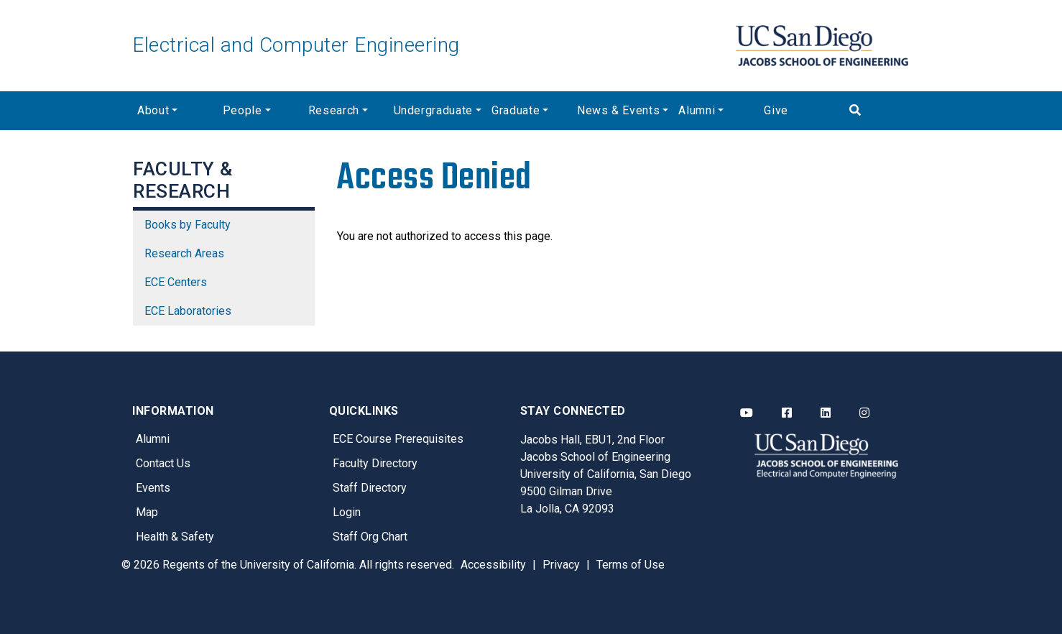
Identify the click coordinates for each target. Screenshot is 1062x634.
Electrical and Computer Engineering (296, 45)
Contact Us (163, 463)
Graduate (515, 110)
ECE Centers (175, 282)
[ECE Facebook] (787, 413)
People (242, 110)
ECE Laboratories (187, 311)
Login (347, 512)
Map (147, 512)
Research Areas (184, 253)
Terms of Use (630, 564)
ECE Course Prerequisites (398, 439)
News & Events (618, 110)
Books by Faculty (187, 224)
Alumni (696, 110)
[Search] (887, 110)
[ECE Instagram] (864, 413)
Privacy (561, 564)
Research (333, 110)
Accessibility (493, 564)
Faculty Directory (375, 463)
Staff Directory (370, 488)
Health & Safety (175, 536)
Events (153, 488)
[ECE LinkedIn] (826, 413)
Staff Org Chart (370, 536)
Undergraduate (433, 110)
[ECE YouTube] (746, 413)
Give (776, 110)
